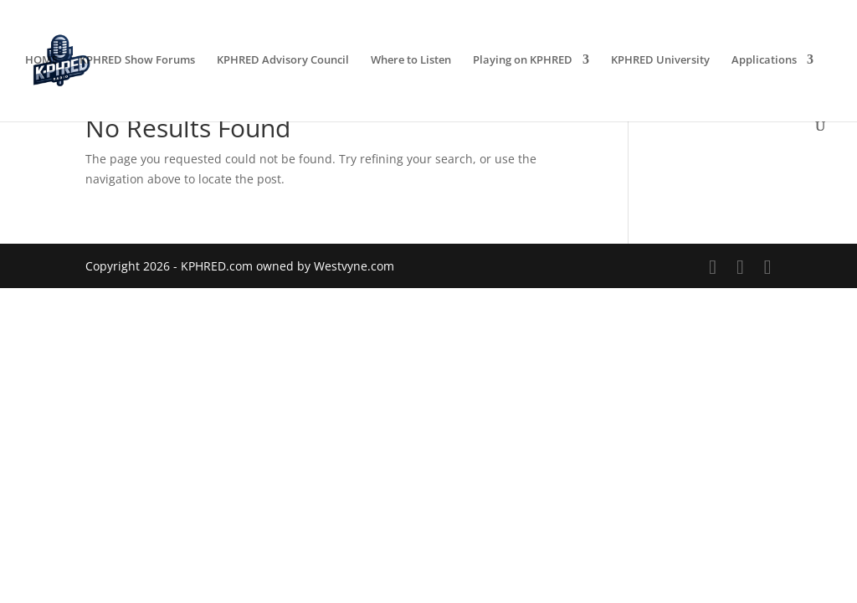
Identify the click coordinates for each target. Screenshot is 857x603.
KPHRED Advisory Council (283, 60)
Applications (764, 60)
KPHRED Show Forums (137, 60)
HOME (41, 60)
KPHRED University (660, 60)
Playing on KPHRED (522, 60)
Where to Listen (411, 60)
